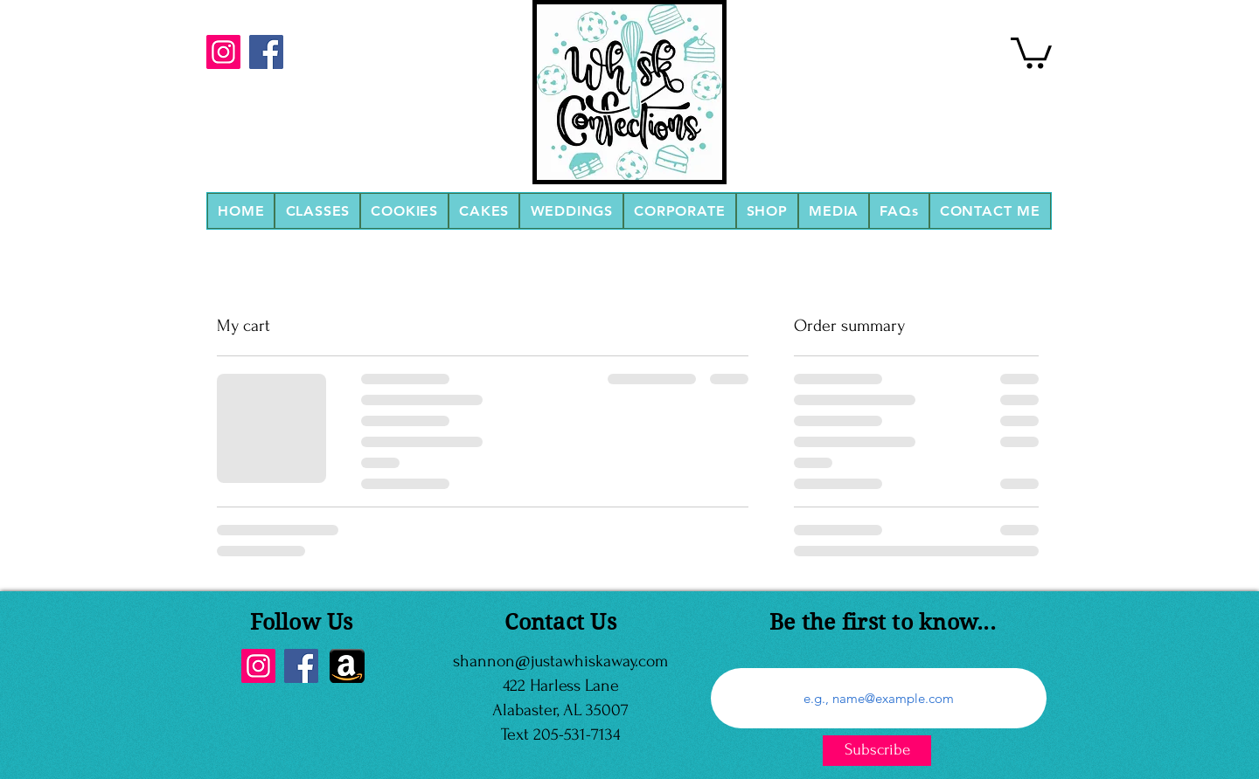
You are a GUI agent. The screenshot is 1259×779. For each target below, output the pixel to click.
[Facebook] (266, 52)
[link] (1031, 51)
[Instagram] (223, 52)
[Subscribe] (877, 750)
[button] (317, 211)
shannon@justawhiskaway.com (560, 661)
